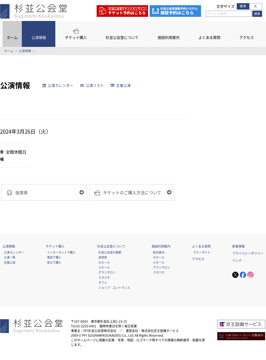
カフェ (102, 283)
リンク (237, 261)
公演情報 (38, 37)
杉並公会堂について (122, 37)
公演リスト (92, 85)
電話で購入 (54, 258)
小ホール (104, 268)
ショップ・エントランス (114, 288)
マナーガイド (201, 253)
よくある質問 (209, 37)
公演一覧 (9, 258)
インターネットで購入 (61, 253)
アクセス (246, 37)
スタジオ (104, 278)
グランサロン (107, 273)
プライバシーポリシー (247, 253)
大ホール (104, 263)
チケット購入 (76, 37)
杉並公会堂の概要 (109, 253)
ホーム (12, 37)
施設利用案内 (168, 37)
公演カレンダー (58, 85)
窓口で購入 (54, 263)
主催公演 (121, 85)
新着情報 (238, 246)
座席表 (102, 258)
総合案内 (158, 253)
